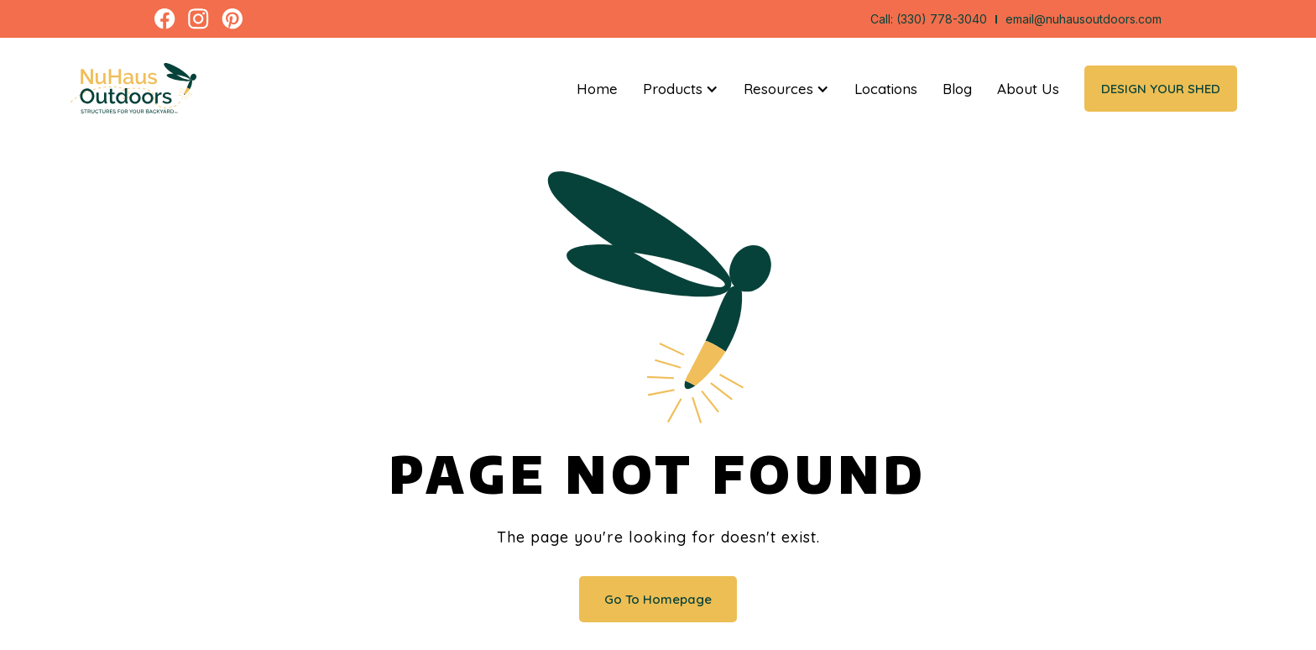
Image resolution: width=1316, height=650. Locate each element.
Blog (957, 88)
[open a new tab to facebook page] (164, 18)
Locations (885, 88)
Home (597, 88)
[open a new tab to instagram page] (198, 18)
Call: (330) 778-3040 (928, 19)
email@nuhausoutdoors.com (1083, 19)
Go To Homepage (658, 599)
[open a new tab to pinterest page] (232, 18)
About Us (1028, 88)
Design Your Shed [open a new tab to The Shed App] (1160, 89)
